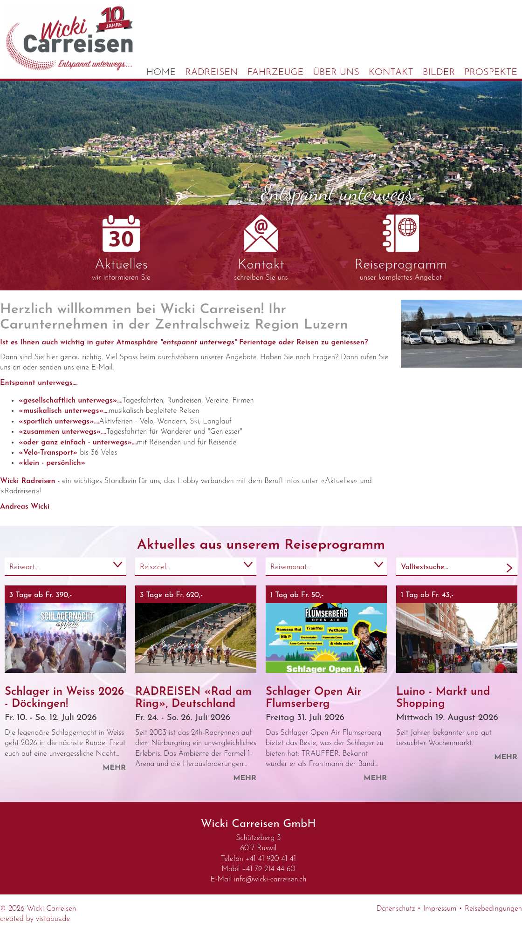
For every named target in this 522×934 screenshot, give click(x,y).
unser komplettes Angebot (400, 248)
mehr (114, 768)
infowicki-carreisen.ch (270, 879)
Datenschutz (396, 909)
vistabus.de (53, 919)
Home (161, 72)
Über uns (336, 72)
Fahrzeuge (275, 72)
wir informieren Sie (121, 248)
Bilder (439, 72)
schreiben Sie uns (261, 248)
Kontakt (391, 72)
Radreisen (211, 72)
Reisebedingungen (493, 909)
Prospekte (490, 72)
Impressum (440, 909)
